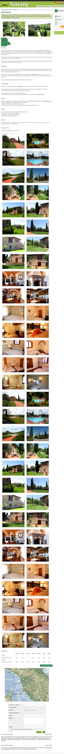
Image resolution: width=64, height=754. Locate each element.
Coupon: (11, 726)
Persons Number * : (13, 707)
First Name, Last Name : (14, 705)
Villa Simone (16, 9)
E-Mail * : (11, 715)
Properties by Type (5, 9)
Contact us (54, 6)
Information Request (6, 44)
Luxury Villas (11, 9)
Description (4, 38)
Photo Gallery (4, 40)
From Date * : (12, 710)
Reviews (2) (4, 45)
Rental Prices (4, 41)
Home (38, 6)
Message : (11, 718)
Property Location (5, 42)
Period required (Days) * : (14, 712)
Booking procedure (45, 6)
